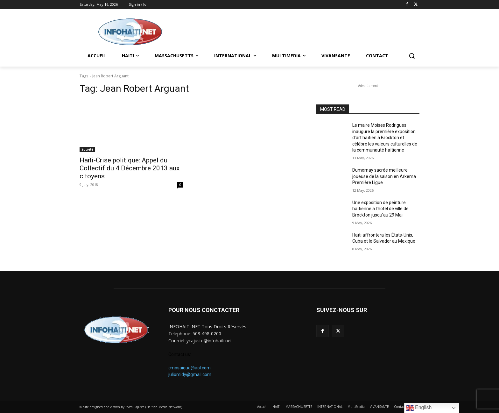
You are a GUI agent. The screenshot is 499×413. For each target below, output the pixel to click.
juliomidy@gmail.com (189, 374)
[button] (411, 55)
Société (87, 149)
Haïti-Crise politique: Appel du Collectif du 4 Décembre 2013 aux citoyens (129, 168)
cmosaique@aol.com (189, 367)
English (419, 408)
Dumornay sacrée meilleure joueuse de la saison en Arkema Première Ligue (384, 176)
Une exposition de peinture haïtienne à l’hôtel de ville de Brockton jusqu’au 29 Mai (380, 208)
